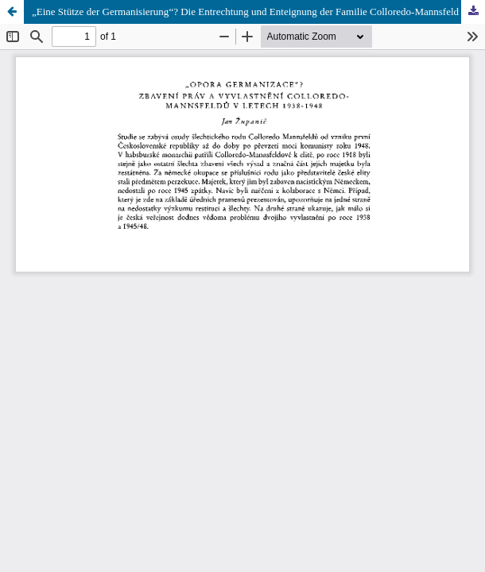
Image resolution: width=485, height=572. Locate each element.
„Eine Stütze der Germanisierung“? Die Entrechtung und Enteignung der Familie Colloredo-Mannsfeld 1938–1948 (258, 11)
